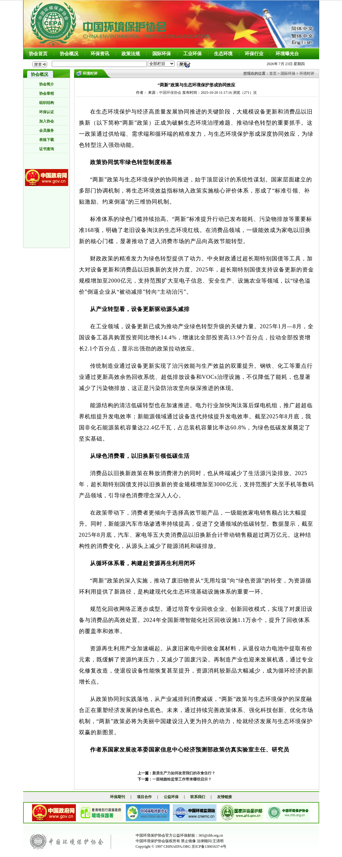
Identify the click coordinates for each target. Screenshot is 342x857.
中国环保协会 (170, 92)
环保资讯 (100, 53)
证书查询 (46, 149)
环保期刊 (117, 797)
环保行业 (254, 53)
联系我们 (197, 797)
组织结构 (46, 103)
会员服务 (46, 130)
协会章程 (46, 93)
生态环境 (223, 53)
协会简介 (46, 84)
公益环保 (171, 797)
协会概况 (69, 53)
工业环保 (192, 53)
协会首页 (38, 53)
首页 (273, 73)
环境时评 (306, 73)
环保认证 (46, 112)
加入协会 (46, 121)
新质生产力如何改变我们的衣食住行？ (183, 773)
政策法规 (131, 53)
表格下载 (46, 140)
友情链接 (224, 797)
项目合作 (144, 797)
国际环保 (161, 53)
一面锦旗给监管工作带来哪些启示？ (182, 779)
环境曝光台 (287, 53)
